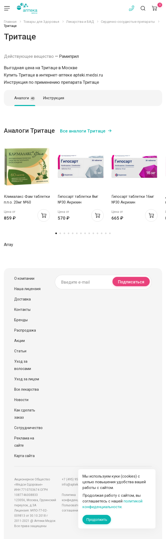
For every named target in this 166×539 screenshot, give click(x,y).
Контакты (22, 309)
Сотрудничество (28, 428)
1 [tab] (56, 233)
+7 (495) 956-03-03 (75, 479)
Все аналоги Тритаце (82, 131)
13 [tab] (106, 233)
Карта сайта (24, 456)
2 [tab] (60, 233)
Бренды (21, 320)
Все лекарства (26, 389)
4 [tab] (68, 233)
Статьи (20, 351)
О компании (24, 278)
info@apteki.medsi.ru (77, 484)
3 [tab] (64, 233)
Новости (21, 400)
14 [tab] (110, 233)
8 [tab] (85, 233)
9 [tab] (89, 233)
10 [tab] (93, 233)
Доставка (22, 299)
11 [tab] (97, 233)
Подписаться (131, 281)
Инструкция (53, 98)
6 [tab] (77, 233)
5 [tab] (72, 233)
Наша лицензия (27, 289)
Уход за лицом (26, 379)
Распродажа (25, 330)
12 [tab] (101, 233)
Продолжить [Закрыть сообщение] (96, 519)
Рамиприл (69, 56)
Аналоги (24, 98)
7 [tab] (81, 233)
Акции (19, 341)
